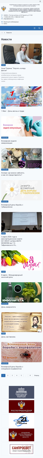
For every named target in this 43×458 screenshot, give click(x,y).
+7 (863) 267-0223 (19, 17)
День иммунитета (8, 307)
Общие (3, 65)
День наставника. (8, 337)
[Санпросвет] (21, 449)
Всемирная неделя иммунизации (8, 142)
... (25, 375)
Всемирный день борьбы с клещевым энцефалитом (12, 368)
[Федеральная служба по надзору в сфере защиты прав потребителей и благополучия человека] (21, 406)
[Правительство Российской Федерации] (21, 392)
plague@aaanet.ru (9, 18)
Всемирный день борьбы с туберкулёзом (12, 206)
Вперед (36, 375)
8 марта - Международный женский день (11, 276)
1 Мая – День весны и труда (12, 111)
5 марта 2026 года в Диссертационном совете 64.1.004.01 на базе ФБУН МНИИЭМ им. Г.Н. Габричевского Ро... (11, 241)
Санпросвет (5, 137)
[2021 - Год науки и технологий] (21, 420)
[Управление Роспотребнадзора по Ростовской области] (21, 435)
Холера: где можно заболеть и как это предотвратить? (12, 174)
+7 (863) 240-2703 (9, 17)
